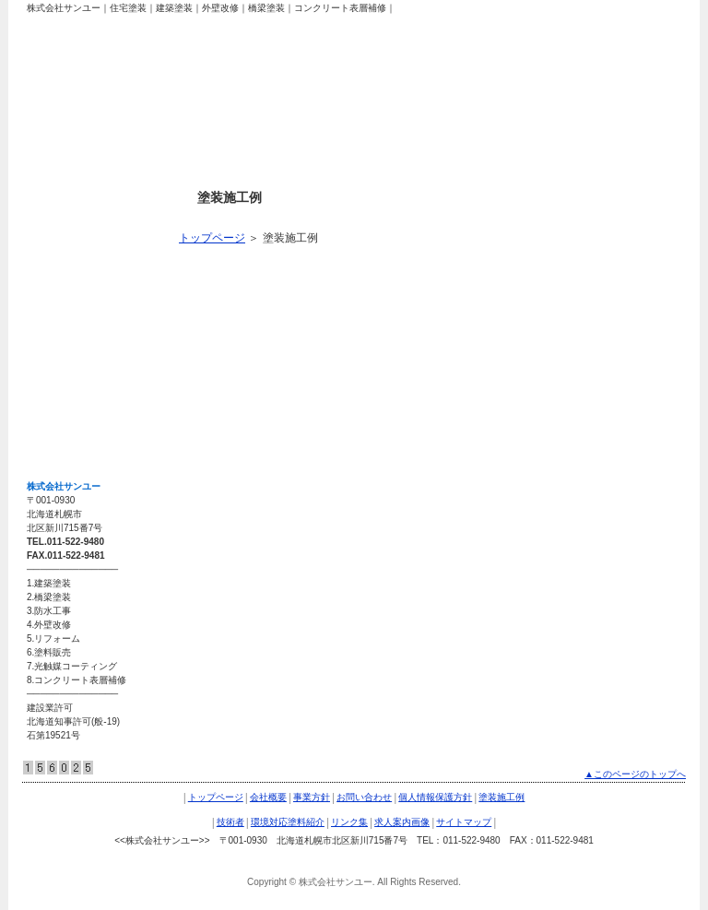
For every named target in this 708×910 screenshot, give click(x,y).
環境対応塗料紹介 (80, 304)
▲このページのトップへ (635, 774)
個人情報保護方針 (435, 797)
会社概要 (268, 797)
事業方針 (311, 797)
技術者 (52, 265)
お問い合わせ (364, 797)
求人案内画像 (69, 381)
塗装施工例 (63, 226)
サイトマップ (69, 420)
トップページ (212, 237)
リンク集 (58, 343)
